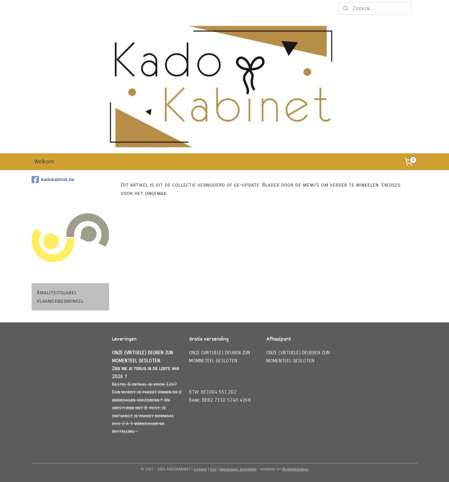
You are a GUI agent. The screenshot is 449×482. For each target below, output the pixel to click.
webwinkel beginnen (238, 469)
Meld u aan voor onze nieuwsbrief (292, 8)
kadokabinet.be (53, 179)
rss (213, 469)
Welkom (44, 161)
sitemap (200, 469)
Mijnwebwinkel (295, 469)
